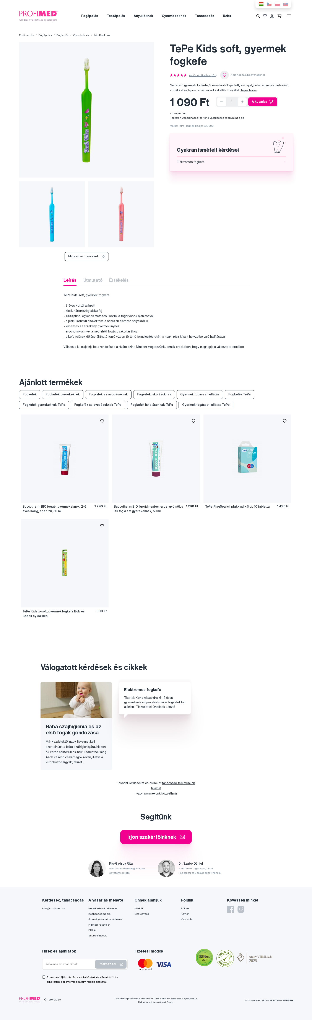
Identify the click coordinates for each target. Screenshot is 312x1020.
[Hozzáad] (242, 101)
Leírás (69, 280)
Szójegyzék (142, 913)
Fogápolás (89, 15)
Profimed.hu (26, 35)
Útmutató (92, 280)
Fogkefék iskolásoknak (154, 394)
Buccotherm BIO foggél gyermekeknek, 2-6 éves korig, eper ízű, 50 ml (54, 509)
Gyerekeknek (81, 35)
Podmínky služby (146, 1002)
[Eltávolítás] (221, 101)
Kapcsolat (187, 919)
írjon (147, 793)
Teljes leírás (248, 90)
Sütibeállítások (97, 935)
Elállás (92, 930)
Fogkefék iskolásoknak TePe (152, 404)
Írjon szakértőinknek (156, 836)
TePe (181, 125)
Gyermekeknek (174, 15)
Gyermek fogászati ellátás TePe (206, 404)
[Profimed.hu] (38, 15)
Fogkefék (62, 35)
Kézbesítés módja (99, 913)
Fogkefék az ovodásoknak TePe (98, 404)
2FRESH (288, 1000)
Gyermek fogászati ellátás (199, 394)
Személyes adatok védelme (105, 919)
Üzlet (227, 15)
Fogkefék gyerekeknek (63, 394)
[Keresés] (258, 15)
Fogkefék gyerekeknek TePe (44, 404)
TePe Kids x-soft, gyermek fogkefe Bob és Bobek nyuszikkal (53, 613)
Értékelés (119, 280)
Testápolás (116, 15)
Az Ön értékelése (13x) (203, 75)
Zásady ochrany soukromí (183, 999)
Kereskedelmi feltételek (102, 908)
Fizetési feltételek (99, 924)
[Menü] (289, 15)
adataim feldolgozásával (91, 981)
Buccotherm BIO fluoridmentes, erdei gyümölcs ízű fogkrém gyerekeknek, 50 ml (148, 509)
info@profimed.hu (53, 908)
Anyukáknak (143, 15)
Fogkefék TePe (239, 394)
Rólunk (185, 908)
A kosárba (263, 102)
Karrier (185, 913)
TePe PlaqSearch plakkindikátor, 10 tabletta (237, 506)
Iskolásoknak (102, 35)
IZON (276, 1000)
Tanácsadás (204, 15)
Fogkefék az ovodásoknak (108, 394)
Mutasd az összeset (86, 256)
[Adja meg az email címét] (69, 964)
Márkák (139, 908)
